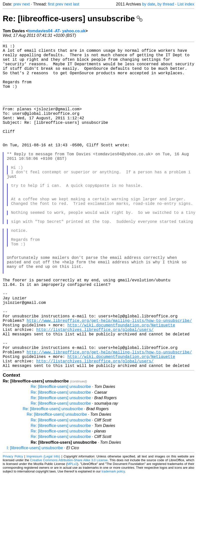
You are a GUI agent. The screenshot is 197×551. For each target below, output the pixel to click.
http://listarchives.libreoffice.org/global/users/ (94, 393)
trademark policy (113, 543)
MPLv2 (72, 536)
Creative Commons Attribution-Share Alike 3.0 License (69, 532)
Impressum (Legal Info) (43, 528)
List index (185, 4)
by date (148, 4)
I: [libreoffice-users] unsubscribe (35, 520)
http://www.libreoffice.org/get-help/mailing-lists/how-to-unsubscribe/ (109, 382)
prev (17, 4)
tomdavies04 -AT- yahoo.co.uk (56, 31)
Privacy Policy (13, 528)
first (51, 4)
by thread (165, 4)
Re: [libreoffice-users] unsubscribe (73, 18)
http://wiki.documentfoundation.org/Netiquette (121, 388)
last (76, 4)
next (26, 4)
